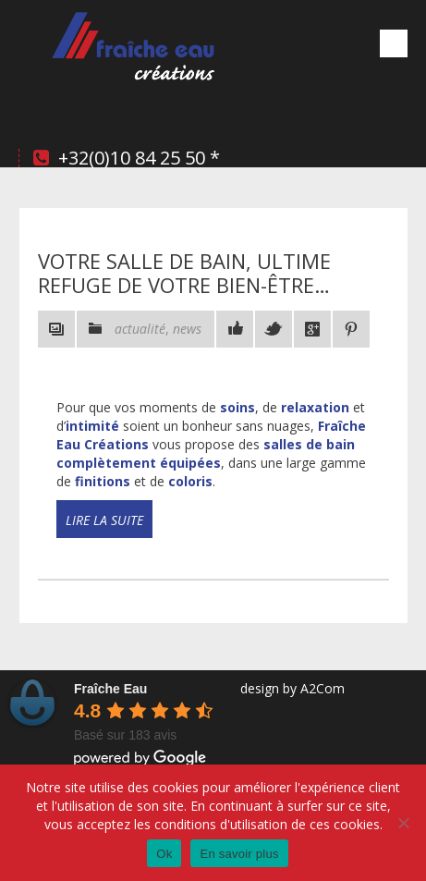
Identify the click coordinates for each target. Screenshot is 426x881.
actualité (140, 328)
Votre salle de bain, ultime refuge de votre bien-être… (184, 273)
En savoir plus (239, 854)
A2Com (322, 688)
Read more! (86, 535)
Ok (164, 854)
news (187, 328)
